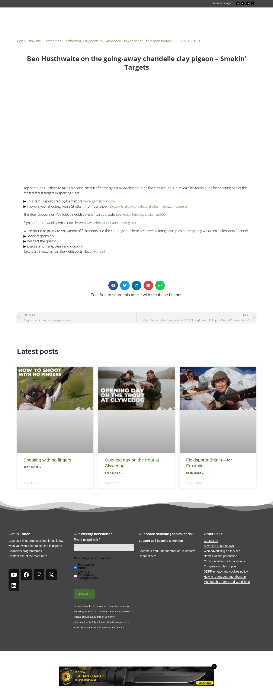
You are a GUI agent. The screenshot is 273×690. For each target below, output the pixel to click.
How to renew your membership (225, 576)
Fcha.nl (99, 251)
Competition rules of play (220, 566)
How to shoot (132, 41)
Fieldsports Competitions (88, 576)
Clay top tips (51, 41)
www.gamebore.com (99, 201)
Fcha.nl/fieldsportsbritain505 (144, 214)
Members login (222, 3)
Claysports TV (93, 41)
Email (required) (87, 540)
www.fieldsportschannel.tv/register (110, 222)
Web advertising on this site (222, 551)
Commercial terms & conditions (224, 561)
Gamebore (113, 41)
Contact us (211, 540)
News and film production (220, 556)
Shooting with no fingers (47, 459)
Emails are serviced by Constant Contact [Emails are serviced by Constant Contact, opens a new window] (102, 627)
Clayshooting (71, 41)
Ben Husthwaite (29, 41)
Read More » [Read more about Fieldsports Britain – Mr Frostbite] (194, 473)
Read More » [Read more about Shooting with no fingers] (32, 467)
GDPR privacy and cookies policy (226, 571)
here (44, 556)
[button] (113, 285)
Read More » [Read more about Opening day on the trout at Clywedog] (113, 473)
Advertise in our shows (219, 546)
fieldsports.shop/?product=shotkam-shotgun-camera (147, 206)
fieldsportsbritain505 (161, 41)
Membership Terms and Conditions (227, 581)
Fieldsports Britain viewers (86, 568)
